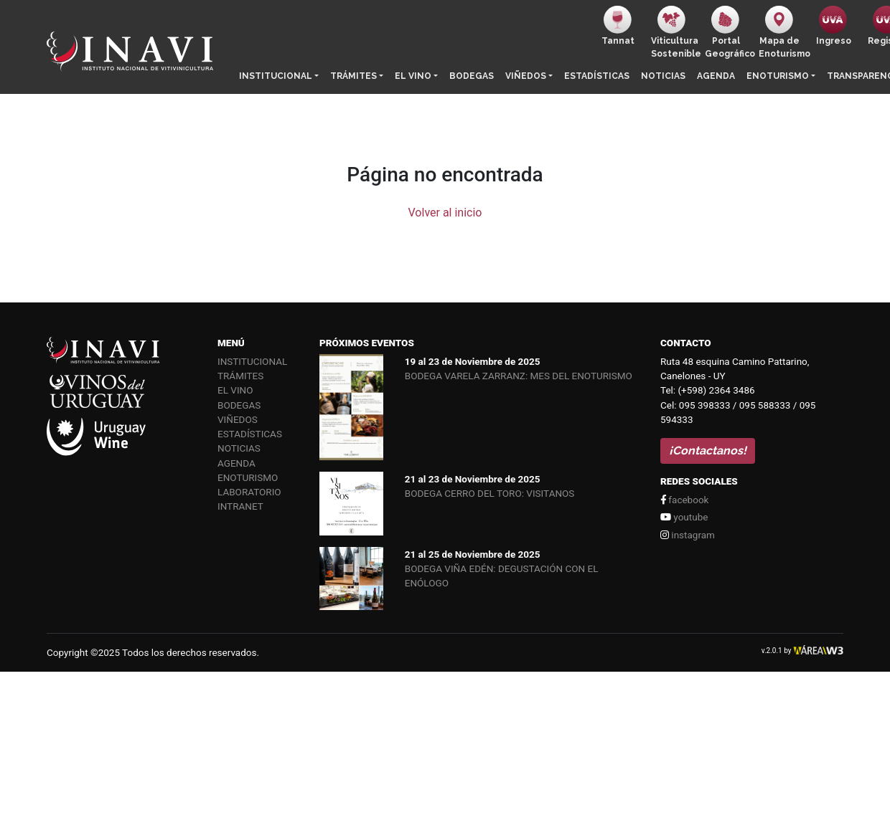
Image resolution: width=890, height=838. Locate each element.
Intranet (240, 506)
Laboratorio (249, 491)
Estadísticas (596, 76)
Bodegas (471, 76)
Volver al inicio (445, 212)
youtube (684, 517)
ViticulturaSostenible (675, 32)
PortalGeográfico (729, 32)
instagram (687, 535)
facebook (684, 499)
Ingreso (833, 26)
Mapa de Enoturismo (783, 32)
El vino (413, 76)
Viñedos (525, 76)
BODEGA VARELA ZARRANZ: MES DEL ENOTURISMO (518, 375)
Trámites (353, 76)
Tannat (617, 26)
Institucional (275, 76)
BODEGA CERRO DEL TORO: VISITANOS (490, 493)
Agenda (716, 76)
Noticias (663, 76)
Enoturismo (777, 76)
